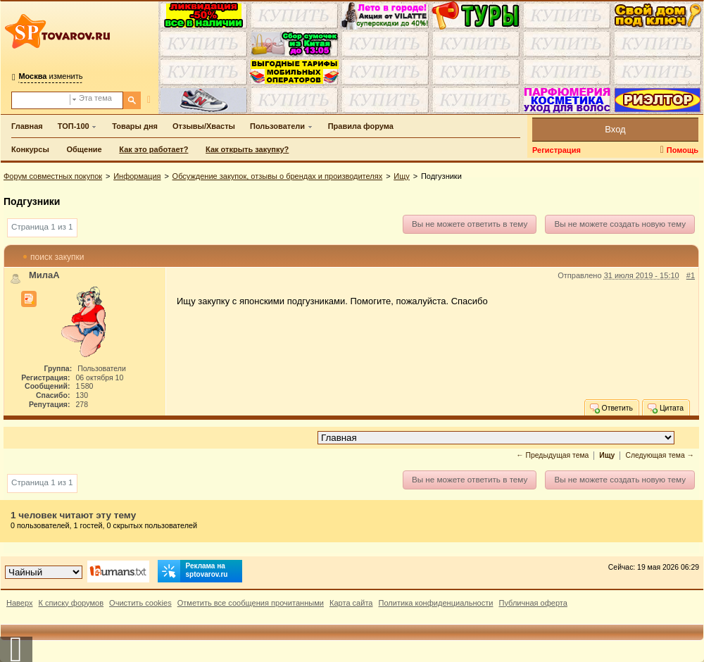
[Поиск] (132, 100)
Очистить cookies (140, 603)
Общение (83, 149)
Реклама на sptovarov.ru (193, 571)
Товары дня (135, 126)
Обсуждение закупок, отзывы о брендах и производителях (277, 176)
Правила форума (361, 126)
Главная (27, 126)
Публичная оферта (532, 603)
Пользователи (277, 126)
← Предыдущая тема (552, 455)
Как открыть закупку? (247, 149)
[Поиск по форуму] (41, 100)
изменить (50, 76)
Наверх (19, 603)
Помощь (682, 150)
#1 (690, 275)
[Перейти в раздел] (496, 437)
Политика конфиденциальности (436, 603)
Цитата (665, 407)
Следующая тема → (659, 455)
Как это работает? (153, 149)
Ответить (611, 407)
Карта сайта (351, 603)
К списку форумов (71, 603)
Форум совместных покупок (53, 176)
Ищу (402, 176)
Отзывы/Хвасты (203, 126)
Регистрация (556, 150)
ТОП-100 (73, 126)
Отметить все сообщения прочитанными (250, 603)
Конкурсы (30, 149)
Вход (615, 129)
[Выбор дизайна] (43, 572)
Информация (137, 176)
